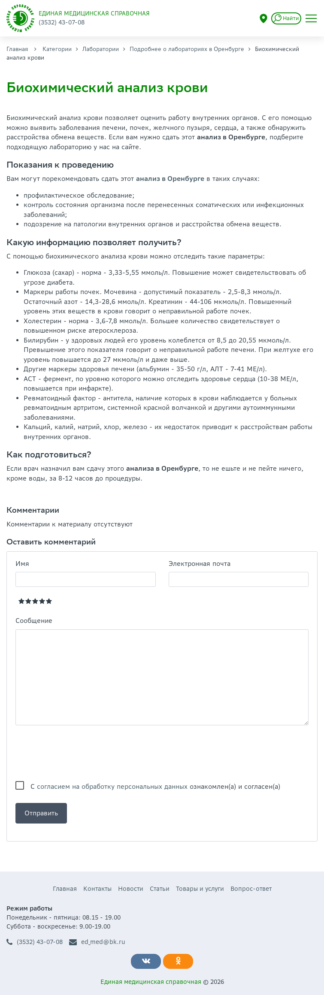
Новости (130, 889)
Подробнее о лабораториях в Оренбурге (187, 49)
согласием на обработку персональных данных (112, 786)
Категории (57, 49)
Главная (17, 49)
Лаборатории (100, 49)
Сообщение (33, 620)
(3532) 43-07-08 (34, 942)
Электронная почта (199, 563)
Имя (22, 563)
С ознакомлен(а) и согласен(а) (155, 786)
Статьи (160, 889)
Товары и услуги (200, 889)
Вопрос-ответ (251, 889)
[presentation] (80, 753)
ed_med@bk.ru (97, 942)
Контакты (97, 889)
